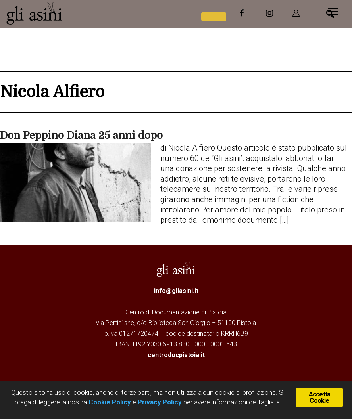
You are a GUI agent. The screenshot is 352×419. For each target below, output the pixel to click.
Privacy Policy (160, 402)
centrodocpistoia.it (176, 355)
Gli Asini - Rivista (65, 13)
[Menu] (333, 11)
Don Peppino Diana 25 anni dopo (81, 135)
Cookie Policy (109, 402)
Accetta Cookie (319, 397)
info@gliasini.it (176, 291)
